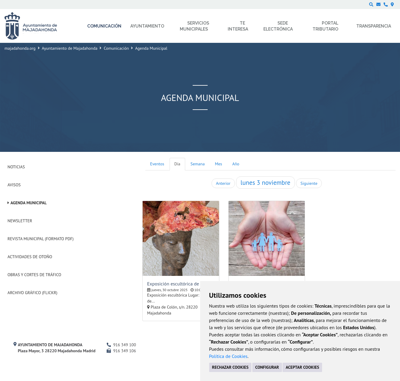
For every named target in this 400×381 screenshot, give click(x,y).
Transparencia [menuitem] (373, 26)
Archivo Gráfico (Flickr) (32, 292)
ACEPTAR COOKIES (302, 367)
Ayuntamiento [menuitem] (147, 26)
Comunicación (116, 48)
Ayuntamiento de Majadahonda (70, 48)
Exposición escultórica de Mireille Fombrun (181, 284)
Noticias (16, 167)
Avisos (14, 185)
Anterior (223, 183)
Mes (218, 164)
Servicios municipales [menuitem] (194, 26)
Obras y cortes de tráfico (34, 274)
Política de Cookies (228, 356)
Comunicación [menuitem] (104, 26)
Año (235, 164)
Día (177, 164)
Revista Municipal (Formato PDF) (40, 238)
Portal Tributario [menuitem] (325, 26)
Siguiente (309, 183)
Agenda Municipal (28, 202)
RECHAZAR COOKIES (230, 367)
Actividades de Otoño (29, 256)
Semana (198, 164)
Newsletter (19, 220)
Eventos (157, 164)
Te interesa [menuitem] (238, 26)
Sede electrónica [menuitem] (278, 26)
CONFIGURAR (267, 367)
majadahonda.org (20, 48)
